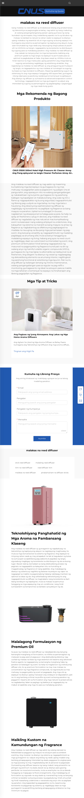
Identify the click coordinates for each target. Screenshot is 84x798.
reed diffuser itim (45, 468)
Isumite (42, 438)
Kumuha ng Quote (54, 11)
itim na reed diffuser (23, 468)
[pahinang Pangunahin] (31, 11)
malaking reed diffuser (45, 463)
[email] (80, 401)
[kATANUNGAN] (80, 389)
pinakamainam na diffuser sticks (54, 473)
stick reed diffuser (22, 463)
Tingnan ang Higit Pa (24, 351)
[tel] (80, 395)
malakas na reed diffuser (25, 473)
